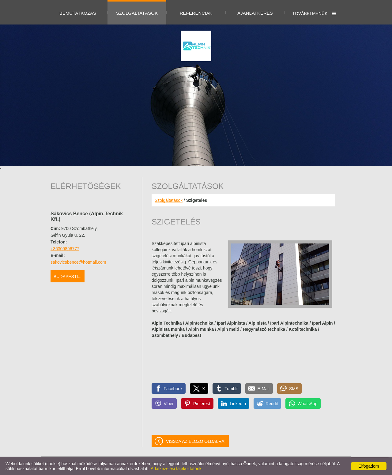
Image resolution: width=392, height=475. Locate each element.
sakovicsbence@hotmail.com (78, 262)
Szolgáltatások (169, 200)
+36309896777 (65, 248)
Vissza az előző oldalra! (196, 441)
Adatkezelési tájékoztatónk (176, 468)
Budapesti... (67, 276)
